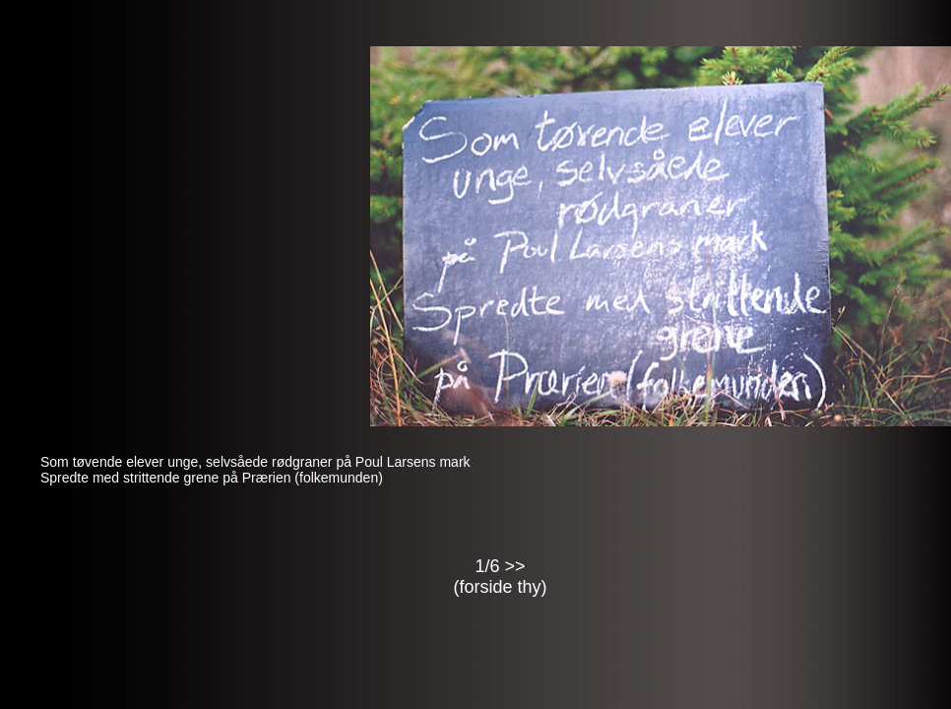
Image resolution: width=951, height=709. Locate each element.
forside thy (499, 587)
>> (515, 566)
